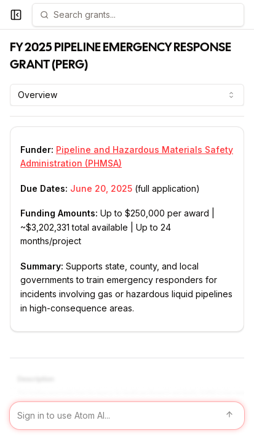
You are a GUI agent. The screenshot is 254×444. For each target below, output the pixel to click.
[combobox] (127, 95)
